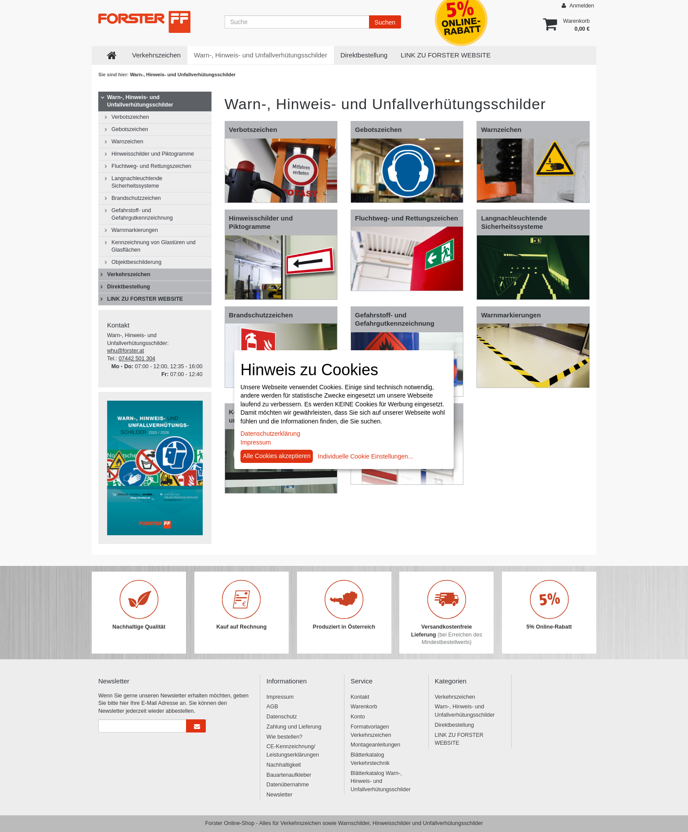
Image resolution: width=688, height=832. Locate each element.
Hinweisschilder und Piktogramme (152, 154)
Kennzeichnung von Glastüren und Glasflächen (153, 246)
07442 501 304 (136, 359)
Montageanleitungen (375, 745)
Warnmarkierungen (134, 230)
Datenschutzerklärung (270, 433)
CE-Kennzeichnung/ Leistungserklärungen (292, 750)
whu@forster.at (125, 351)
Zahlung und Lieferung (293, 727)
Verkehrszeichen (156, 55)
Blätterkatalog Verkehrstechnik (370, 759)
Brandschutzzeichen (136, 198)
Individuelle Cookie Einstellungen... (365, 456)
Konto (358, 717)
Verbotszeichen (130, 117)
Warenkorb (364, 707)
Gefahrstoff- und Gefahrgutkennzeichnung (142, 214)
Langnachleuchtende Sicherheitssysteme (136, 182)
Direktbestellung (364, 55)
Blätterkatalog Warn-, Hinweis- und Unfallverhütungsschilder (381, 781)
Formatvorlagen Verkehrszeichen (371, 731)
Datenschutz (281, 717)
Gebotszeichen (129, 129)
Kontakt (360, 697)
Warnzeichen (127, 142)
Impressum (280, 697)
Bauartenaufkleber (288, 775)
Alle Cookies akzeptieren (277, 455)
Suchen (385, 22)
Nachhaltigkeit (283, 765)
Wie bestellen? (284, 737)
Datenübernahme (287, 785)
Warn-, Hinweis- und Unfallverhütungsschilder (260, 55)
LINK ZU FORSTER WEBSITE (446, 55)
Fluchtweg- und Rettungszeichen (151, 166)
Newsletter (279, 795)
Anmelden (578, 5)
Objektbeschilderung (136, 262)
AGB (272, 707)
